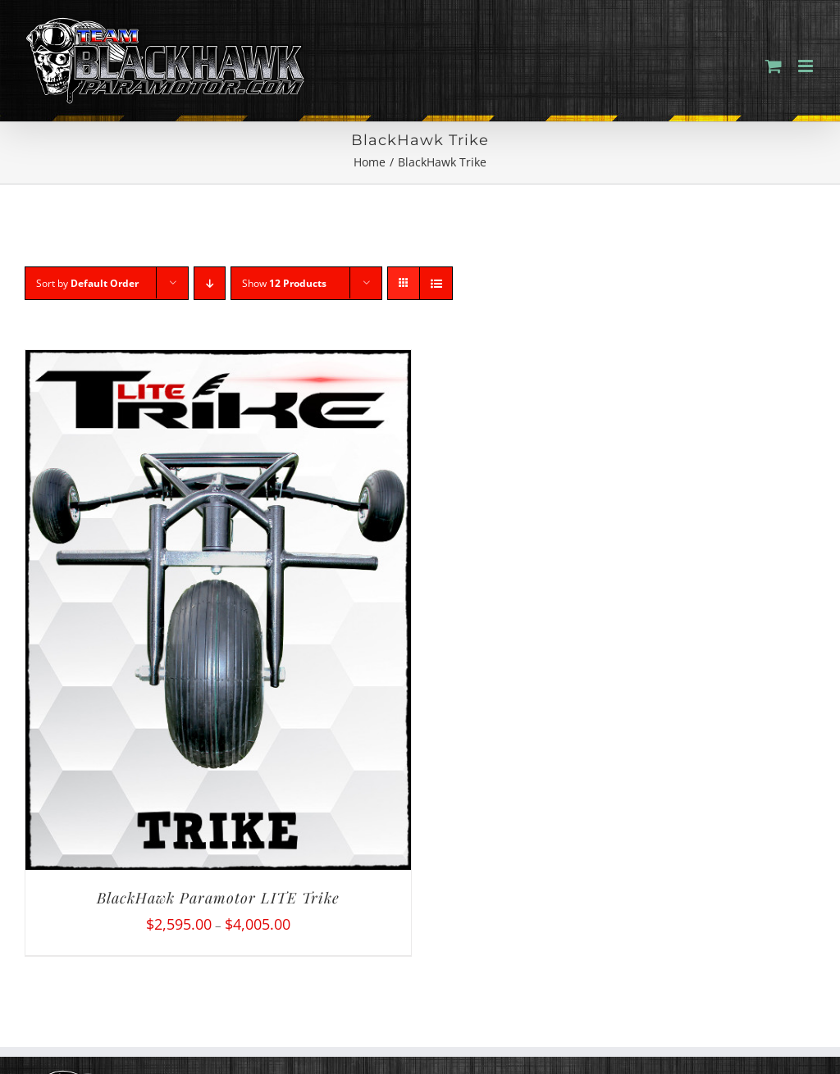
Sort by (87, 283)
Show (284, 283)
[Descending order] (210, 283)
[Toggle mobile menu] (806, 66)
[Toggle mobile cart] (773, 66)
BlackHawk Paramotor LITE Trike (218, 898)
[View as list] (436, 283)
